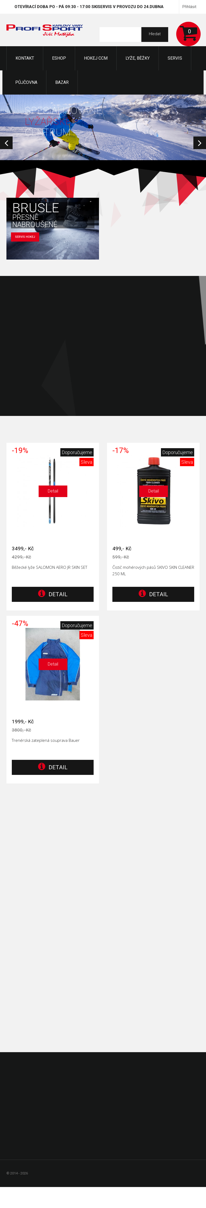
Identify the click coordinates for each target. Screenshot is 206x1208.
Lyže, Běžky (138, 58)
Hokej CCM (96, 58)
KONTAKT (25, 58)
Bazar (62, 82)
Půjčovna (26, 82)
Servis (175, 58)
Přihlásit (189, 6)
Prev (6, 142)
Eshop (59, 58)
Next (199, 142)
